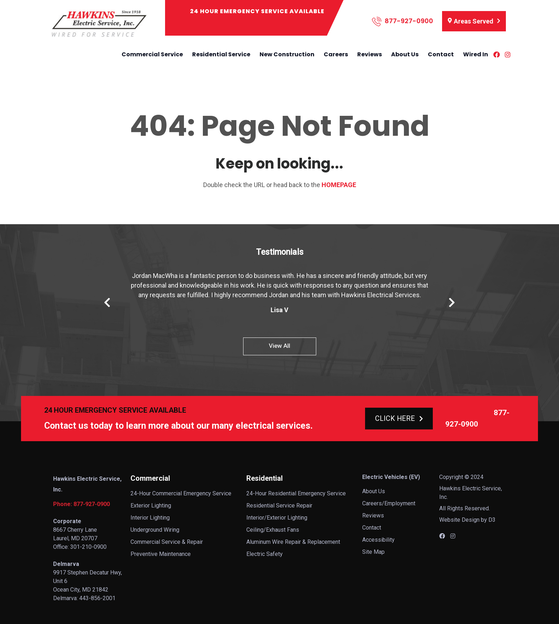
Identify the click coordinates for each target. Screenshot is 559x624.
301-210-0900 (88, 546)
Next (451, 302)
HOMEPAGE (339, 185)
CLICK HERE (399, 418)
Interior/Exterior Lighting (276, 517)
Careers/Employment (388, 503)
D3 (492, 519)
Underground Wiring (154, 529)
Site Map (373, 551)
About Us (405, 54)
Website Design (459, 519)
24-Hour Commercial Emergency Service (180, 493)
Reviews (369, 54)
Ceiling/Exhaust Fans (272, 529)
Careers (336, 54)
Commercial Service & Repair (166, 541)
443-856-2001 (97, 598)
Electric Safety (264, 554)
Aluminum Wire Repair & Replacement (293, 541)
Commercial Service (152, 54)
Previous (107, 302)
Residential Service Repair (279, 505)
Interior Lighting (150, 517)
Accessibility (378, 539)
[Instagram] (508, 54)
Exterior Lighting (150, 505)
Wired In (475, 54)
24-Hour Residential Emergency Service (296, 493)
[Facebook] (496, 54)
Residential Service (221, 54)
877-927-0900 (402, 21)
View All (279, 345)
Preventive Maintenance (160, 554)
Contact (441, 54)
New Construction (287, 54)
